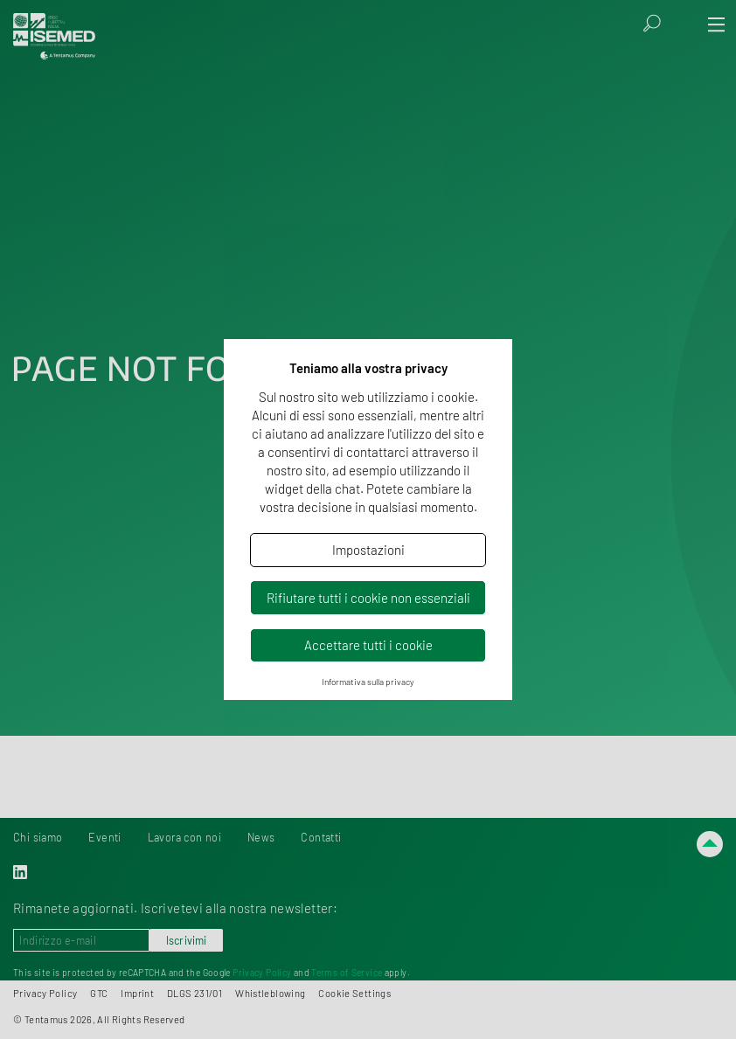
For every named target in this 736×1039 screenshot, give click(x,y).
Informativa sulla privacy (368, 681)
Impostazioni (368, 550)
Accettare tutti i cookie (368, 645)
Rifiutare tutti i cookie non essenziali (368, 598)
